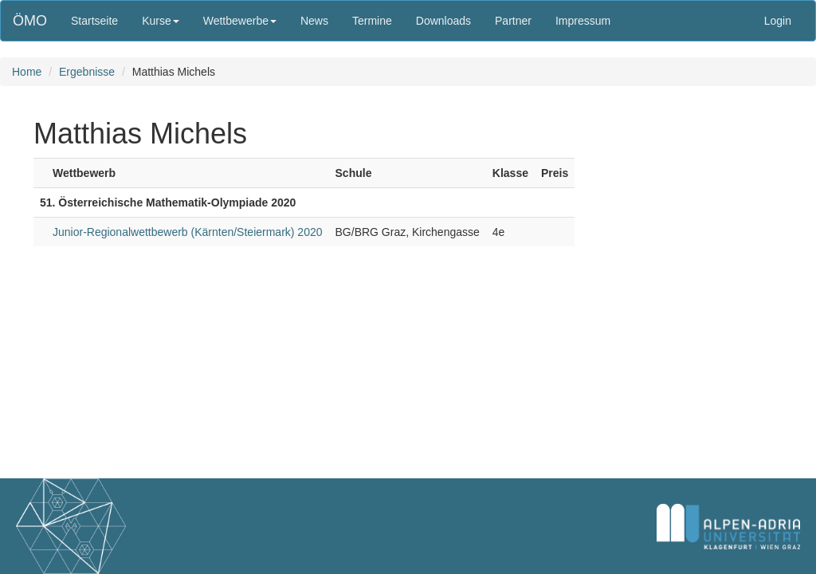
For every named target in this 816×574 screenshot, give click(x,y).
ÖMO (30, 21)
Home (26, 71)
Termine (372, 20)
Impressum (582, 20)
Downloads (443, 20)
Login (777, 20)
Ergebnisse (87, 71)
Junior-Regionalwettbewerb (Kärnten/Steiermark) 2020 (188, 232)
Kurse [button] (160, 20)
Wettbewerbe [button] (240, 20)
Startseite (94, 20)
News (314, 20)
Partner (513, 20)
